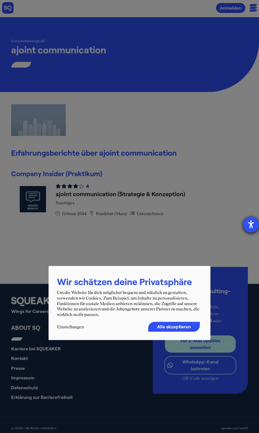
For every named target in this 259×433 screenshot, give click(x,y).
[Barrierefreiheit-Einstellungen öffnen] (251, 225)
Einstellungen (70, 327)
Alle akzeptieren (174, 327)
